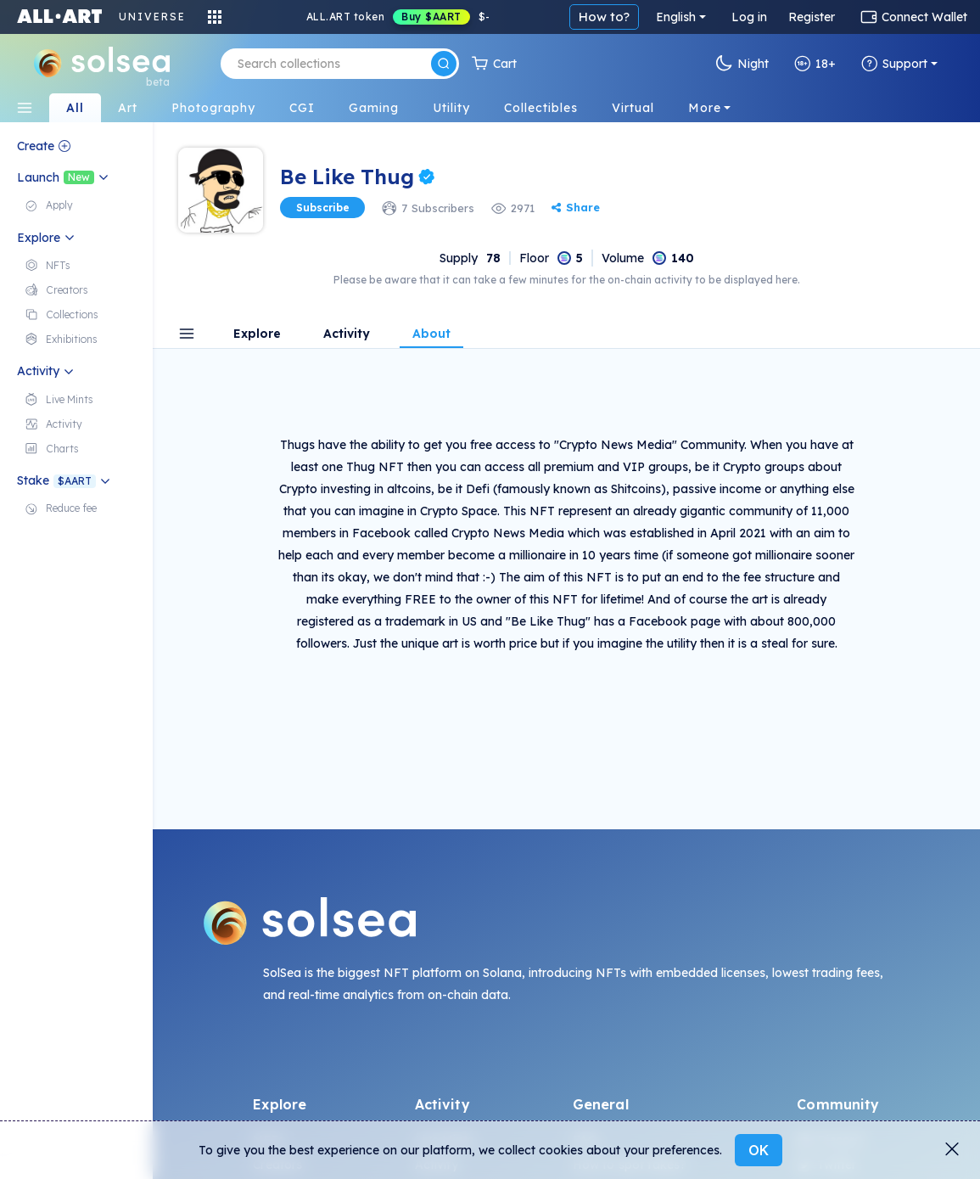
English (676, 17)
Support (894, 63)
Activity (346, 334)
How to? (604, 16)
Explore (257, 334)
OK (758, 1150)
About (431, 334)
